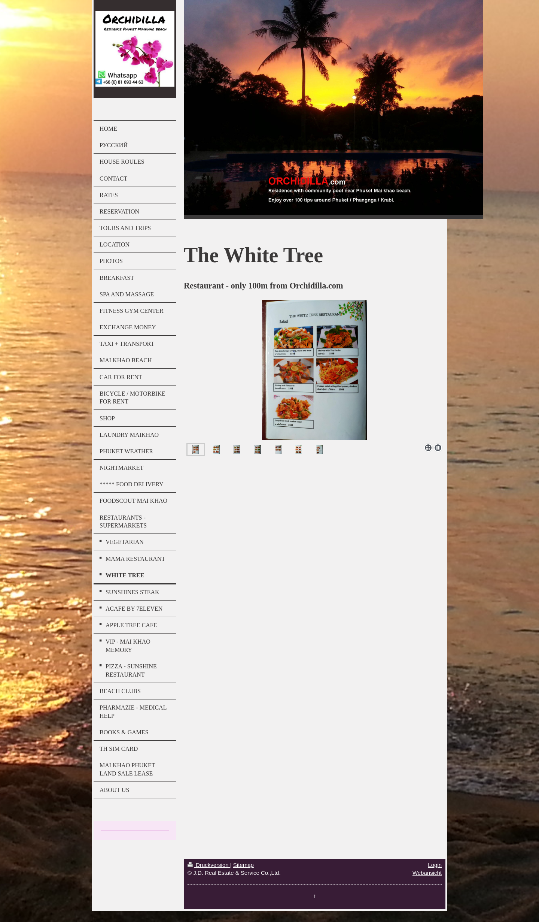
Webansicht (427, 873)
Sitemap (243, 865)
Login (435, 865)
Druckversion (209, 865)
